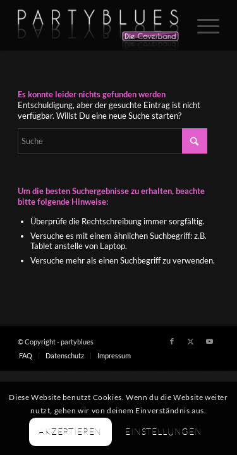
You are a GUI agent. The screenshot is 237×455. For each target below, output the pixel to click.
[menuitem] (202, 25)
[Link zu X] (190, 341)
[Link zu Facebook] (171, 341)
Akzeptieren (70, 431)
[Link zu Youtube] (209, 341)
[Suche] (112, 141)
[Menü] (202, 25)
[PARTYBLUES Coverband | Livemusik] (98, 25)
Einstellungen (163, 431)
